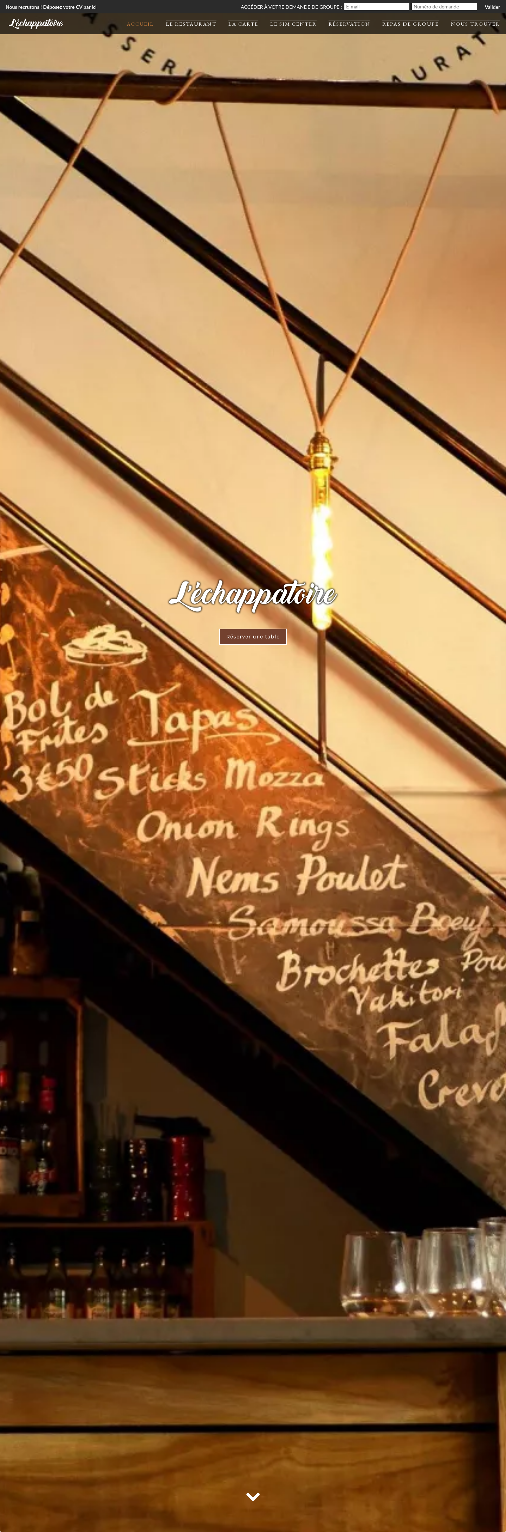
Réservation (349, 23)
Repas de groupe (410, 23)
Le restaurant (191, 23)
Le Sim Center (293, 23)
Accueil (140, 23)
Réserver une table (253, 636)
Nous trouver (475, 23)
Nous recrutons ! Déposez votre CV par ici (51, 7)
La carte (243, 23)
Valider (492, 7)
